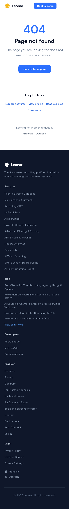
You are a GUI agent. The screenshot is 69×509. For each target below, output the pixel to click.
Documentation (13, 354)
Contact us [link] (34, 110)
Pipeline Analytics (14, 243)
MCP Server (11, 347)
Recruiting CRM (13, 206)
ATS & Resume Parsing (17, 237)
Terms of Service (14, 456)
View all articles (13, 324)
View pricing (36, 103)
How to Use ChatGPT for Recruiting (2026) (29, 312)
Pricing (8, 377)
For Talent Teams (14, 396)
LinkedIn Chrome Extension (20, 224)
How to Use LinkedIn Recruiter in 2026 (27, 318)
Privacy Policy (12, 450)
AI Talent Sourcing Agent (19, 268)
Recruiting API (12, 341)
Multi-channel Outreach (18, 199)
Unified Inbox (12, 212)
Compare (10, 383)
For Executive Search (16, 402)
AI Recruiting (12, 218)
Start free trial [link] (12, 427)
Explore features (16, 103)
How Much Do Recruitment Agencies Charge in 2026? (32, 296)
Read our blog (54, 103)
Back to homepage (34, 68)
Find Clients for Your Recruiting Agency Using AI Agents (33, 287)
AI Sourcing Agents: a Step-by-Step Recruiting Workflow (32, 305)
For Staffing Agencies (17, 389)
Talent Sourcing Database (19, 193)
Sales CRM (10, 250)
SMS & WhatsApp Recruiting (21, 262)
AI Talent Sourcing (15, 256)
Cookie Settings (14, 463)
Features (9, 371)
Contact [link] (9, 414)
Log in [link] (8, 433)
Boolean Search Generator (20, 408)
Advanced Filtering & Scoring (21, 231)
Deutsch (41, 133)
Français (28, 133)
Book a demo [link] (45, 5)
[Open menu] (62, 6)
